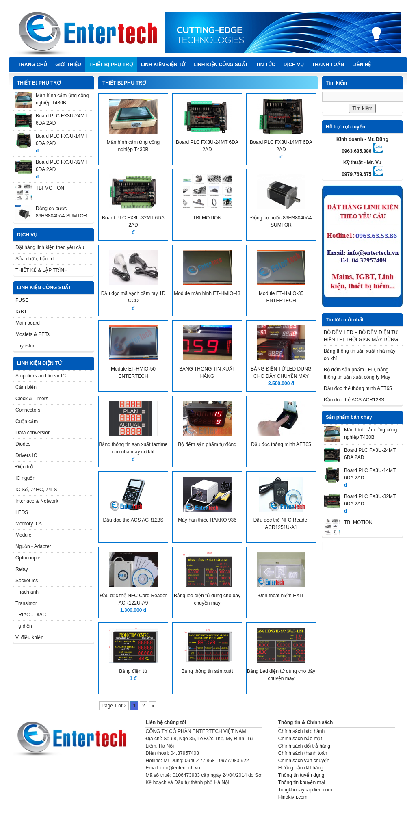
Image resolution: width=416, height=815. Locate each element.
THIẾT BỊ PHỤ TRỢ (111, 64)
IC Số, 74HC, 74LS (36, 489)
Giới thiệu (68, 64)
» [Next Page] (153, 706)
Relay (21, 569)
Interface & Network (36, 501)
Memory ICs (28, 524)
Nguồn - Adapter (33, 546)
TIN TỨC (265, 64)
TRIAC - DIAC (30, 615)
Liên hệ (361, 64)
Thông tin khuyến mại (301, 782)
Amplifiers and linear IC (40, 376)
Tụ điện (23, 626)
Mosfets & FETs (32, 334)
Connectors (27, 410)
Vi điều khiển (29, 637)
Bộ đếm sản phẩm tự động (207, 444)
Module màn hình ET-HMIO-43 (207, 293)
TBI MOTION (50, 188)
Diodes (22, 444)
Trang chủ (32, 64)
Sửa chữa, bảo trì (34, 259)
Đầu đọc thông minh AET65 (281, 444)
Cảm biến (26, 387)
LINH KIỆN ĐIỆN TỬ (163, 64)
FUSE (21, 300)
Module (23, 535)
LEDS (21, 512)
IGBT (21, 311)
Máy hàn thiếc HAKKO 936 (207, 520)
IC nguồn (25, 478)
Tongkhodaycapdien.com (305, 790)
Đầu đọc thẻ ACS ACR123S (133, 520)
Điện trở (24, 467)
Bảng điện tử (133, 671)
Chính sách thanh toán (302, 753)
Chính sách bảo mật (300, 738)
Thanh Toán (328, 64)
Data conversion (33, 433)
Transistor (26, 603)
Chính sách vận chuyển (303, 760)
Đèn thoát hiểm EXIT (281, 595)
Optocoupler (28, 558)
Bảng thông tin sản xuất (207, 671)
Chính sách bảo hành (301, 731)
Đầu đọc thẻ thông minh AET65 (358, 388)
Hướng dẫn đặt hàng (300, 768)
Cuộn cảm (26, 421)
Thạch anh (27, 592)
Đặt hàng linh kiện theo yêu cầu (49, 247)
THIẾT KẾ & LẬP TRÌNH (41, 270)
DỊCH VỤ (294, 64)
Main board (27, 323)
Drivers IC (26, 455)
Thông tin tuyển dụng (301, 775)
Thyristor (25, 346)
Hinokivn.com (293, 797)
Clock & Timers (31, 398)
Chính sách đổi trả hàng (304, 746)
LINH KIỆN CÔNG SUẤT (220, 64)
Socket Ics (26, 580)
